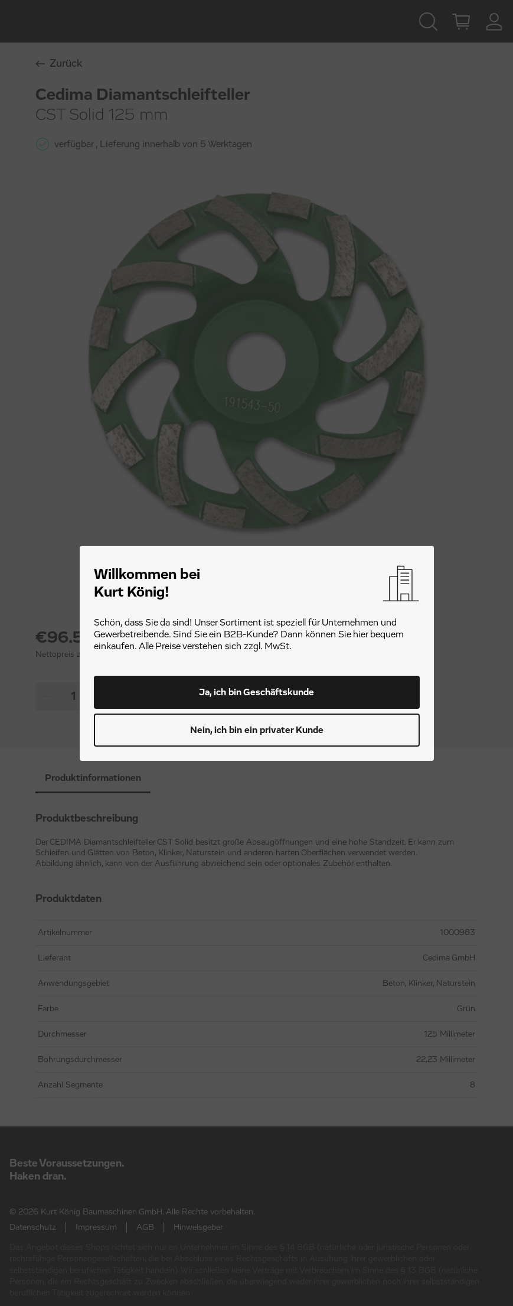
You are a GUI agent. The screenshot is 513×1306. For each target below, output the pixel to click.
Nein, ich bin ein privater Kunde (257, 730)
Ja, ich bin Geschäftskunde (256, 692)
